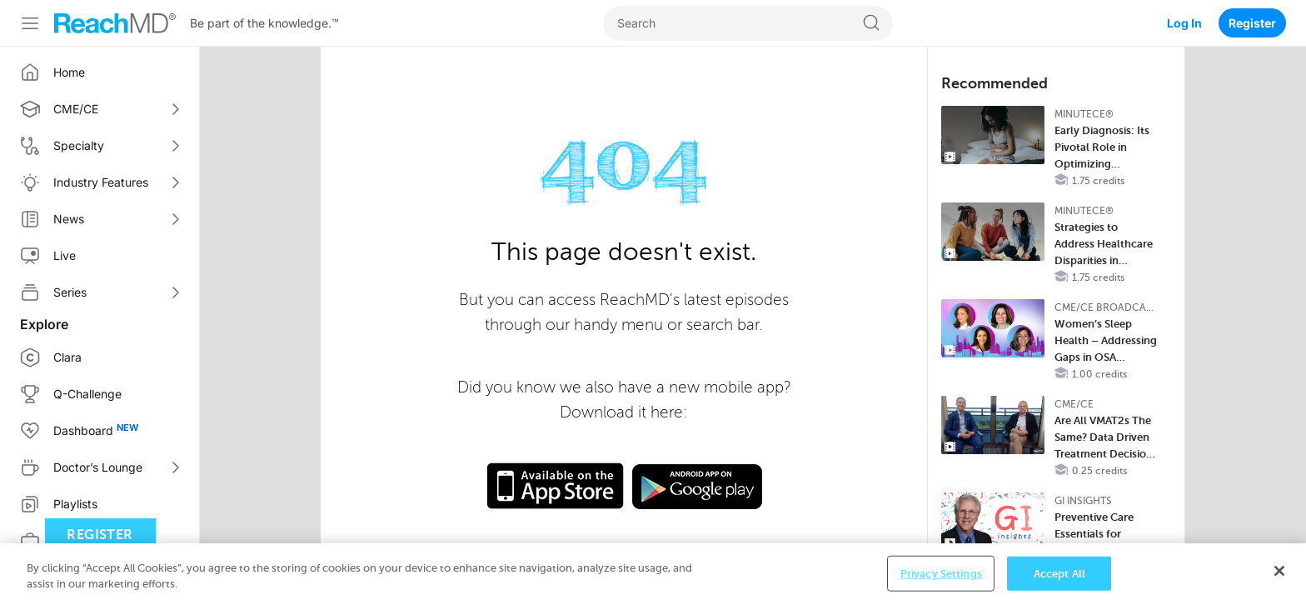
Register (1252, 23)
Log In (1184, 23)
